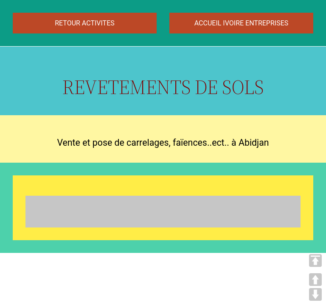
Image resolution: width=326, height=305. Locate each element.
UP (315, 279)
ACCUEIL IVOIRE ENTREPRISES (241, 23)
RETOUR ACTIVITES (85, 23)
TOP (315, 260)
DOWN (315, 294)
